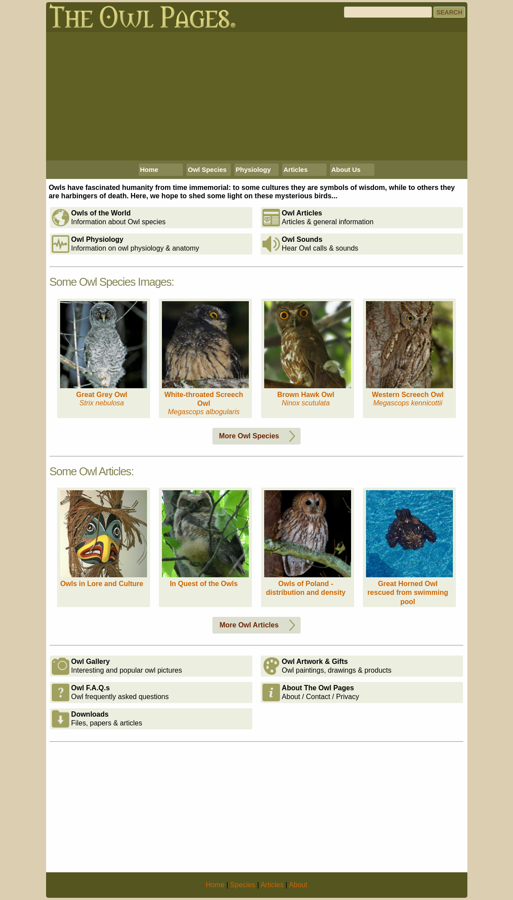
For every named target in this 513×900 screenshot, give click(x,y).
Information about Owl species (108, 217)
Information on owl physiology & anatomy (125, 244)
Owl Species (207, 169)
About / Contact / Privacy (310, 692)
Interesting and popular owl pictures (117, 666)
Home (149, 169)
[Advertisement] (256, 96)
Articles (295, 169)
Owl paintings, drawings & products (326, 666)
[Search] (388, 12)
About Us (346, 169)
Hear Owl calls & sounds (310, 244)
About (298, 885)
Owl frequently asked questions (110, 692)
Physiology (253, 169)
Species (242, 885)
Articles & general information (317, 217)
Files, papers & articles (97, 719)
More (259, 436)
